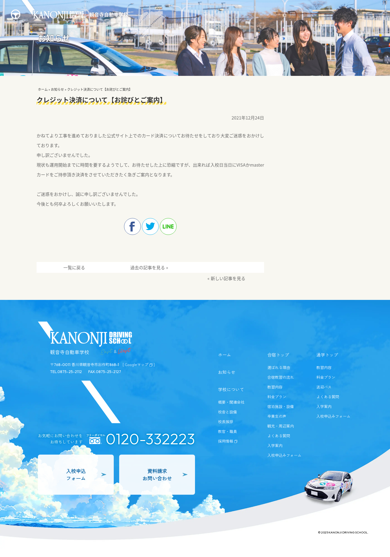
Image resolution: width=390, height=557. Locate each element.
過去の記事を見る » (149, 267)
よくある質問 (278, 435)
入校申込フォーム (86, 474)
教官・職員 (227, 431)
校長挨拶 (225, 421)
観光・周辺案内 (280, 426)
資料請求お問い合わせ (164, 474)
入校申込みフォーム (284, 455)
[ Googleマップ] (139, 364)
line (168, 226)
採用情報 (228, 441)
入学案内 (274, 445)
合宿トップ (278, 354)
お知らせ (57, 89)
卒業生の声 (276, 416)
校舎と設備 (227, 411)
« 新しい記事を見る (226, 278)
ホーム (43, 89)
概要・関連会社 (231, 402)
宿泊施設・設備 (280, 406)
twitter (150, 226)
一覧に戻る (74, 267)
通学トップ (327, 354)
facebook (132, 226)
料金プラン (276, 396)
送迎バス (324, 387)
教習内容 (274, 387)
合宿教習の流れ (280, 377)
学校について (231, 389)
